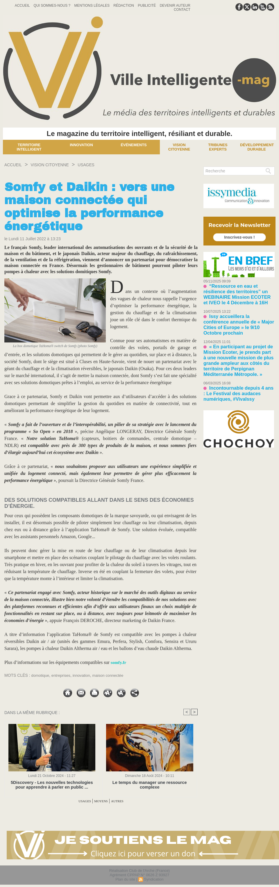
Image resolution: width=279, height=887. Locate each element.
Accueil (23, 5)
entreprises (63, 675)
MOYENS (101, 800)
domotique (40, 675)
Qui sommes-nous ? (52, 5)
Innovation (81, 145)
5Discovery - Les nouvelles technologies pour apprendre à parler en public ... (52, 784)
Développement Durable (257, 147)
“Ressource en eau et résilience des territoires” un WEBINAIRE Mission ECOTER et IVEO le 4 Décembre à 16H (238, 289)
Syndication (153, 879)
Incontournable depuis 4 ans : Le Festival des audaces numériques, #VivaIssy (235, 362)
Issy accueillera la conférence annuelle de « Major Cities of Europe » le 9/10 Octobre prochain (237, 311)
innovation (84, 675)
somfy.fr (119, 662)
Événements (134, 145)
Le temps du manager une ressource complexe (150, 782)
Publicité (147, 5)
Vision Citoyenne (179, 147)
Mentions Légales (92, 5)
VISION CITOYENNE (60, 164)
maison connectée (112, 675)
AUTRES (123, 800)
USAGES (105, 164)
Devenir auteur (175, 5)
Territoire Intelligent (29, 147)
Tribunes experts (217, 147)
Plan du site (125, 879)
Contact (182, 10)
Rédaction (124, 5)
